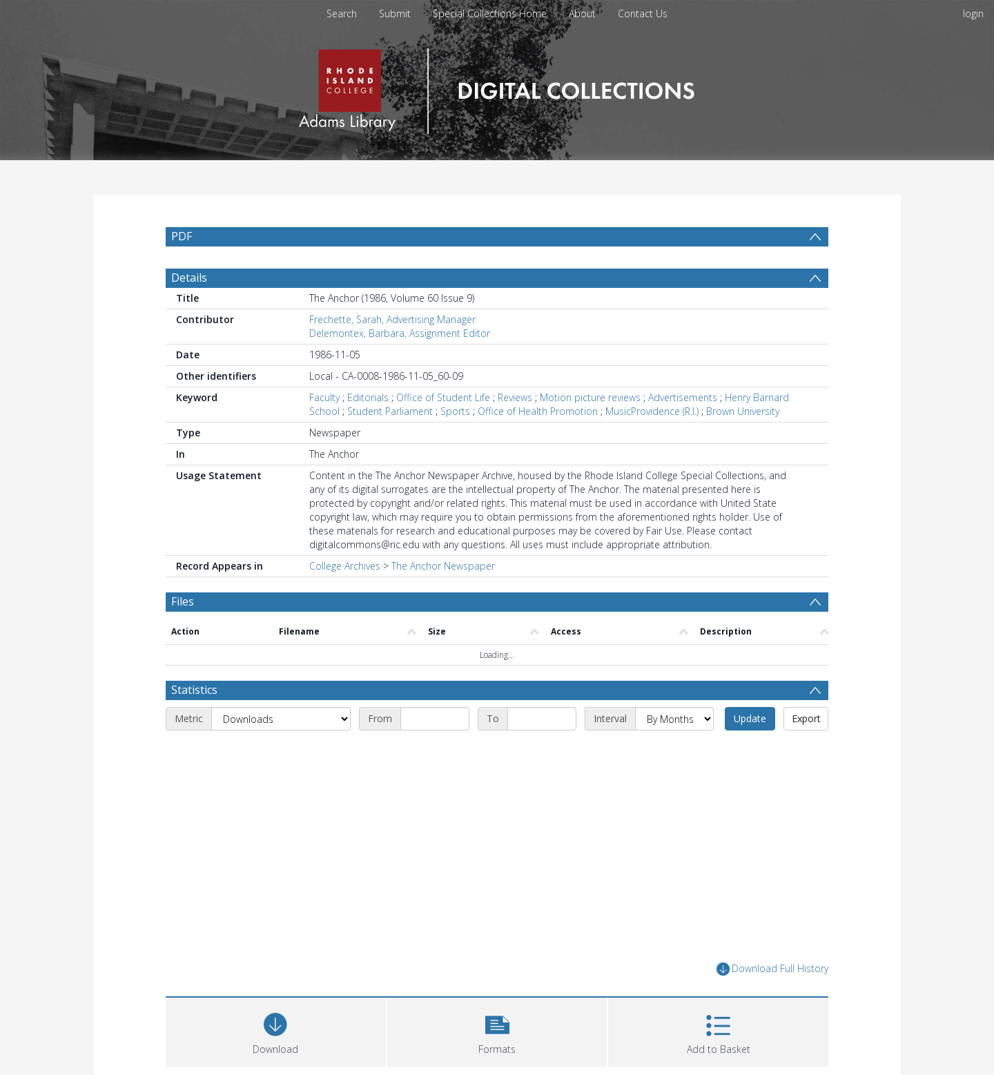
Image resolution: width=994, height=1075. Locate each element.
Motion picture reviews (590, 397)
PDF (181, 236)
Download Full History (772, 969)
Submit (395, 13)
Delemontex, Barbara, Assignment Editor (399, 333)
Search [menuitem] (342, 13)
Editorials (368, 397)
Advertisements (682, 397)
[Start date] (434, 718)
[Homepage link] (496, 87)
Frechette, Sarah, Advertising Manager (392, 319)
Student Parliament (390, 411)
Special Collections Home (490, 13)
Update (750, 718)
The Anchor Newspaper (443, 565)
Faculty (324, 397)
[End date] (541, 718)
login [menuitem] (973, 13)
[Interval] (674, 718)
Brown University (742, 411)
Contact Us (642, 13)
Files (182, 601)
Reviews (515, 397)
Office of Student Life (443, 397)
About (582, 13)
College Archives (344, 565)
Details (189, 277)
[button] (497, 1030)
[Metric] (281, 718)
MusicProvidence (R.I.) (652, 411)
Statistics (194, 689)
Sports (455, 411)
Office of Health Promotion (538, 411)
